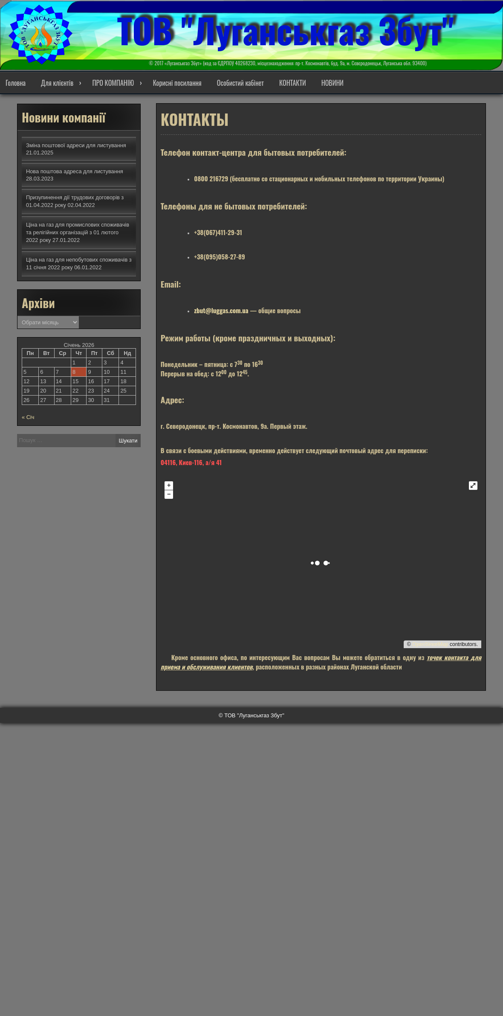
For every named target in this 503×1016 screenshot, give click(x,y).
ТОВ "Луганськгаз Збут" (285, 30)
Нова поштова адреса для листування (74, 171)
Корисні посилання (177, 83)
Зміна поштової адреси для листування (76, 145)
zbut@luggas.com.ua (221, 303)
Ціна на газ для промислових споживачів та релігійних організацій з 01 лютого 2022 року (77, 232)
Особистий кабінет (240, 83)
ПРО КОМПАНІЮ (113, 83)
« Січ (28, 417)
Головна (16, 83)
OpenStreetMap (430, 637)
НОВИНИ (332, 83)
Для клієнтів (57, 83)
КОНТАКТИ (292, 83)
